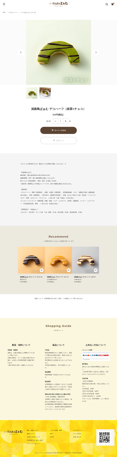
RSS (51, 433)
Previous (21, 52)
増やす (65, 121)
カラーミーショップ (40, 453)
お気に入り (58, 140)
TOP (4, 12)
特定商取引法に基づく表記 (52, 298)
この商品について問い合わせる (72, 298)
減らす (55, 121)
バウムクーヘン (12, 12)
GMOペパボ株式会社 (65, 453)
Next (96, 52)
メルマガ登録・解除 (56, 430)
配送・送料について (33, 430)
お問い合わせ (77, 437)
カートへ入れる (58, 130)
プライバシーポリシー (33, 443)
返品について (39, 298)
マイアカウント (77, 430)
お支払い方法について (33, 437)
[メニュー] (4, 4)
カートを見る (77, 433)
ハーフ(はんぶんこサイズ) (28, 12)
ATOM (52, 437)
